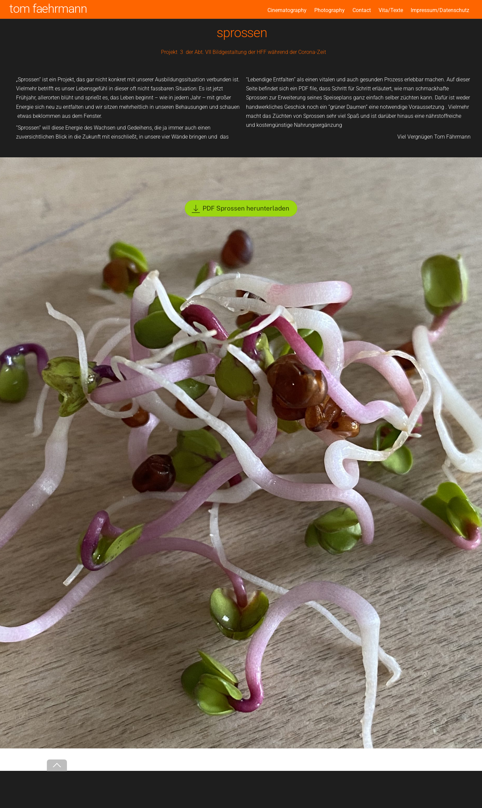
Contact (361, 10)
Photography (329, 10)
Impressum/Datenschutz (440, 10)
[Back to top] (57, 765)
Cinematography (287, 10)
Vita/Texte (391, 10)
